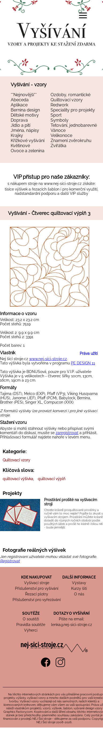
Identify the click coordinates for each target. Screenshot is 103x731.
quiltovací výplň (51, 479)
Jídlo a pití (20, 125)
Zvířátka (58, 145)
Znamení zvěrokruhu (71, 140)
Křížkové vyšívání (27, 140)
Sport (56, 115)
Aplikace (19, 104)
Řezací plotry (36, 594)
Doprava (19, 120)
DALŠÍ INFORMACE (79, 577)
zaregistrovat (67, 433)
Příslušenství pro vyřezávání (37, 600)
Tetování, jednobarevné (74, 125)
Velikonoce (61, 135)
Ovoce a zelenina (27, 150)
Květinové (20, 145)
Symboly (59, 120)
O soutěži (31, 619)
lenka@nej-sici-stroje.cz (71, 624)
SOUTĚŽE (31, 613)
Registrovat (10, 561)
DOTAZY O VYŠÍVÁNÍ (72, 613)
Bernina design (25, 110)
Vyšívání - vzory (29, 84)
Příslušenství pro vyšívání (36, 588)
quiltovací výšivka (18, 479)
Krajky (17, 135)
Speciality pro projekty (73, 110)
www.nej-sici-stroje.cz (63, 183)
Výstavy (79, 583)
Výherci (30, 630)
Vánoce (58, 130)
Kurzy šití (79, 588)
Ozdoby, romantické (70, 94)
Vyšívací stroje (36, 583)
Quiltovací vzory (67, 99)
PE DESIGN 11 (83, 363)
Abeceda (20, 99)
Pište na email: (71, 619)
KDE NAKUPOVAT (36, 577)
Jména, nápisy (25, 130)
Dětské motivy (25, 115)
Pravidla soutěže (30, 624)
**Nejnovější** (24, 94)
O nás (79, 594)
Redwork (59, 104)
